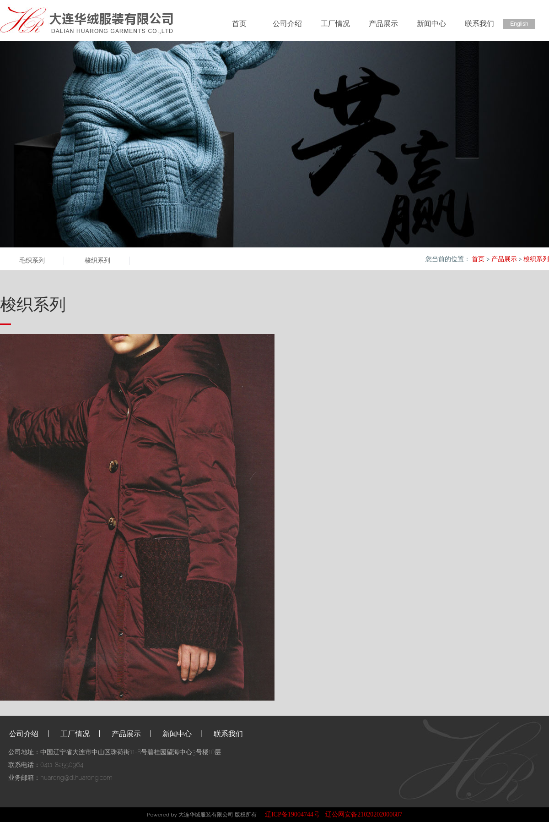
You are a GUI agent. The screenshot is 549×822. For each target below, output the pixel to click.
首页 (239, 23)
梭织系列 (97, 260)
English (519, 24)
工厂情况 (335, 23)
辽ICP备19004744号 (292, 814)
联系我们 (479, 23)
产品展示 (383, 23)
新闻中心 (431, 23)
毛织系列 (32, 260)
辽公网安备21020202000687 (363, 814)
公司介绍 (287, 23)
